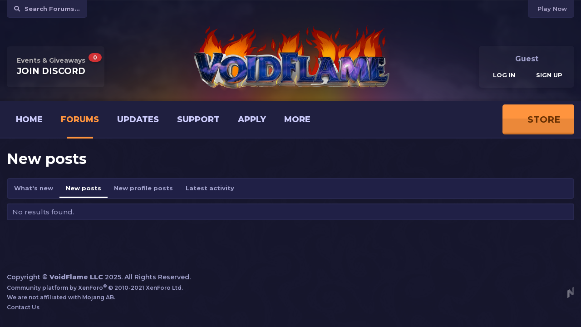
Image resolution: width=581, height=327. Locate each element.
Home (29, 119)
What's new (33, 188)
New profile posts (143, 188)
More (297, 119)
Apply (252, 119)
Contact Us (23, 307)
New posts (83, 188)
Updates (138, 119)
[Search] (47, 9)
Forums (80, 119)
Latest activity (210, 188)
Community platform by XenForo (95, 287)
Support (198, 119)
